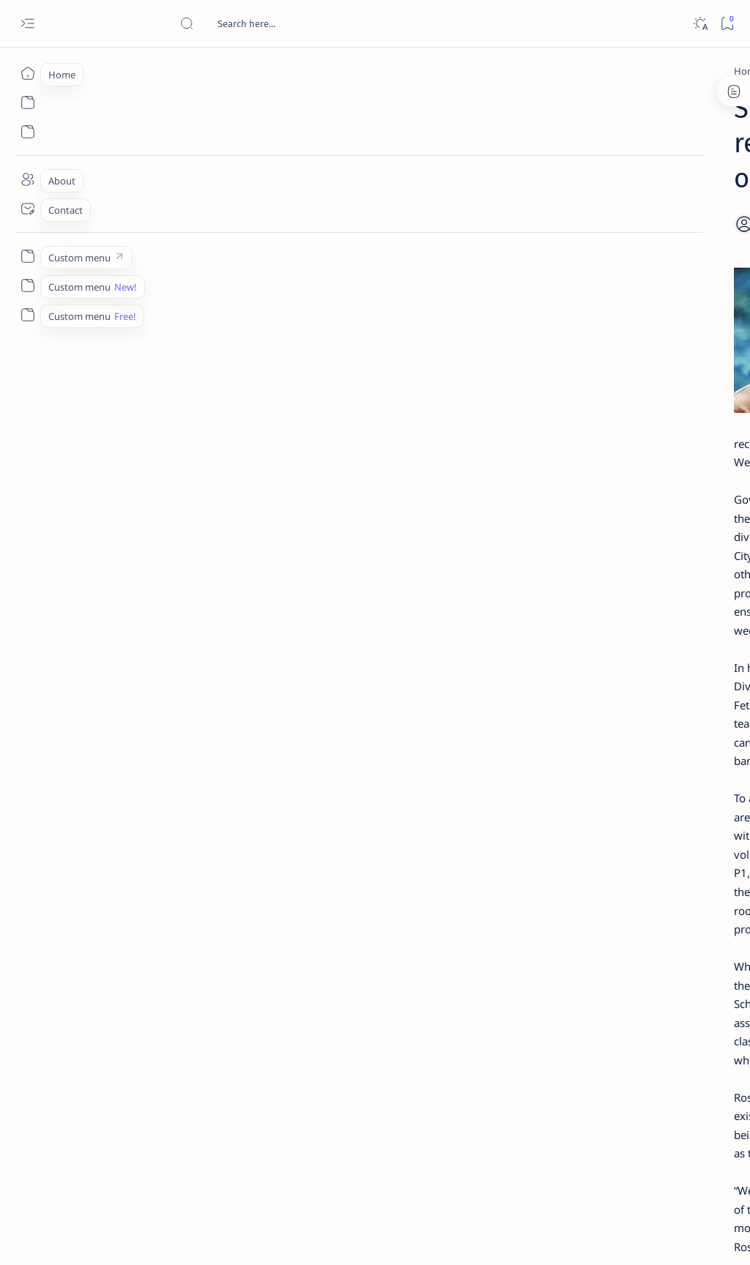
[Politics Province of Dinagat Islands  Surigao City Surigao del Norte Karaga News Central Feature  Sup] (589, 699)
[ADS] (589, 809)
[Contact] (27, 208)
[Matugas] (213, 1063)
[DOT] (618, 485)
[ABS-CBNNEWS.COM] (589, 773)
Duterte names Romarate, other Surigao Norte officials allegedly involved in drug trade (643, 433)
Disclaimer (601, 892)
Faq (691, 892)
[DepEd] (128, 71)
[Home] (27, 73)
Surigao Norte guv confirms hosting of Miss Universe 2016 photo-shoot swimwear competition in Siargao (647, 529)
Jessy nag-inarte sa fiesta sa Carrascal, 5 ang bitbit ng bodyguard (642, 344)
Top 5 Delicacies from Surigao (646, 240)
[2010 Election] (688, 699)
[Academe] (688, 773)
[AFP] (688, 809)
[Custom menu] (27, 256)
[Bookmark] (727, 24)
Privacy (653, 892)
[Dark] (700, 24)
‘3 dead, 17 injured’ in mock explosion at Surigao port (639, 609)
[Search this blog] (289, 23)
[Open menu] (27, 24)
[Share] (491, 186)
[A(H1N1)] (589, 736)
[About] (27, 179)
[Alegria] (620, 389)
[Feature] (152, 1063)
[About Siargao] (688, 736)
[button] (268, 1063)
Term (554, 892)
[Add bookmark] (455, 186)
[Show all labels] (574, 844)
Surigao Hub (134, 1236)
